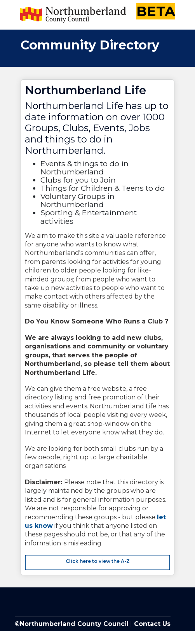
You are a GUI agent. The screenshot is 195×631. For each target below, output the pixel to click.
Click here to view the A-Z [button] (98, 561)
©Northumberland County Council (72, 623)
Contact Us (151, 623)
